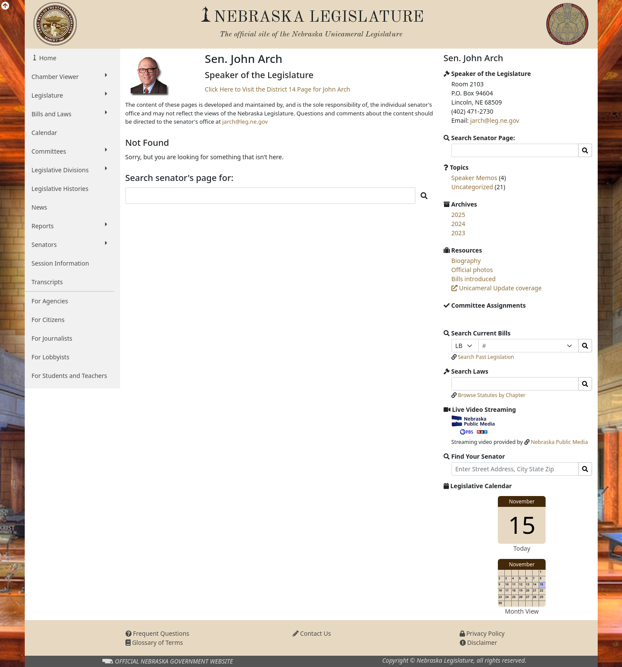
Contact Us (312, 633)
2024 (458, 224)
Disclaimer (478, 642)
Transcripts (47, 282)
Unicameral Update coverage (496, 288)
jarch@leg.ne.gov (245, 121)
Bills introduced (473, 279)
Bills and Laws (69, 113)
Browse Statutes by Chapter (492, 395)
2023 (458, 233)
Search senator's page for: (179, 178)
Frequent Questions (157, 633)
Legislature (69, 95)
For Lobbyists (50, 357)
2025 (458, 214)
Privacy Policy (482, 633)
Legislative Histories (60, 188)
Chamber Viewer (69, 76)
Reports (69, 225)
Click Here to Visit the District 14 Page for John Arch (277, 89)
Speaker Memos (474, 178)
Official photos (472, 270)
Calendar (44, 132)
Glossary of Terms (154, 642)
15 (522, 524)
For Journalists (52, 338)
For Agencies (50, 301)
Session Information (60, 263)
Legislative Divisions (69, 169)
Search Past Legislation (486, 357)
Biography (466, 260)
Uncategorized (472, 187)
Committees (69, 151)
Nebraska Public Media (559, 442)
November (521, 501)
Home (47, 58)
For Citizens (48, 319)
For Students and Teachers (69, 375)
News (39, 207)
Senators (69, 244)
